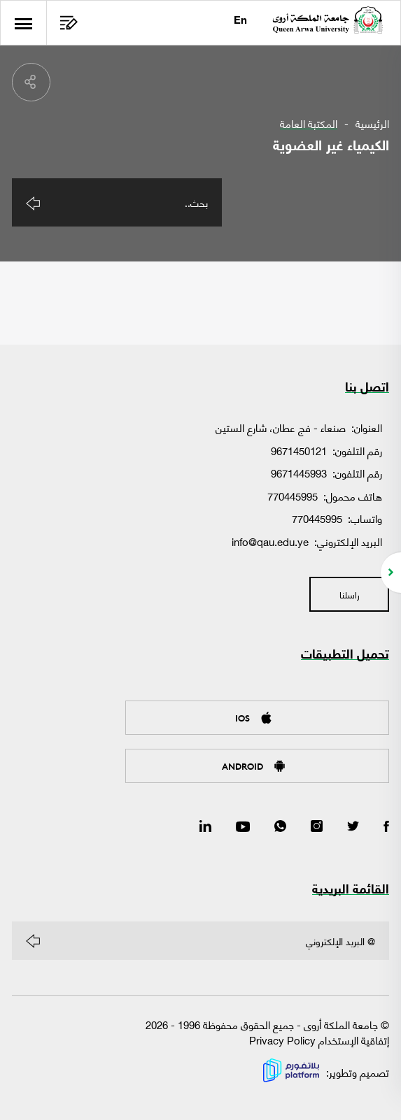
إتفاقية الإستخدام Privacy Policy (319, 1040)
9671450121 (299, 450)
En (240, 21)
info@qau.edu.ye (270, 541)
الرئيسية (372, 123)
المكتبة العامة (308, 123)
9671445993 (299, 473)
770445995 (292, 495)
